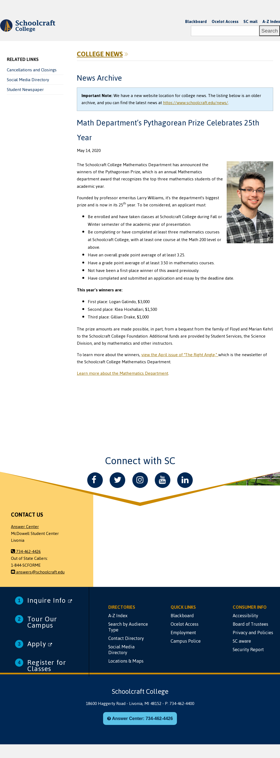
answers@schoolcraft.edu (38, 572)
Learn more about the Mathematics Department (122, 373)
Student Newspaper (25, 90)
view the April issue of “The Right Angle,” (179, 355)
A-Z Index (271, 21)
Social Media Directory (28, 80)
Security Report (248, 649)
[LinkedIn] (185, 480)
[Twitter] (117, 480)
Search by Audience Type (128, 627)
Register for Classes (46, 665)
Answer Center (25, 527)
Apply (39, 644)
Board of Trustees (250, 624)
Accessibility (245, 615)
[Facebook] (95, 480)
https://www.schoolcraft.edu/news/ (195, 103)
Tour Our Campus (42, 622)
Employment (183, 632)
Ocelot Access (225, 21)
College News (100, 54)
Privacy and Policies (253, 632)
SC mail (250, 21)
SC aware (242, 641)
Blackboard (196, 21)
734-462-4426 (26, 552)
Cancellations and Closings (32, 70)
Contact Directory (126, 638)
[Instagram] (140, 480)
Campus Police (186, 641)
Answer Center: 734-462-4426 (140, 718)
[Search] (225, 30)
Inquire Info (49, 600)
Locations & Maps (126, 661)
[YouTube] (162, 480)
